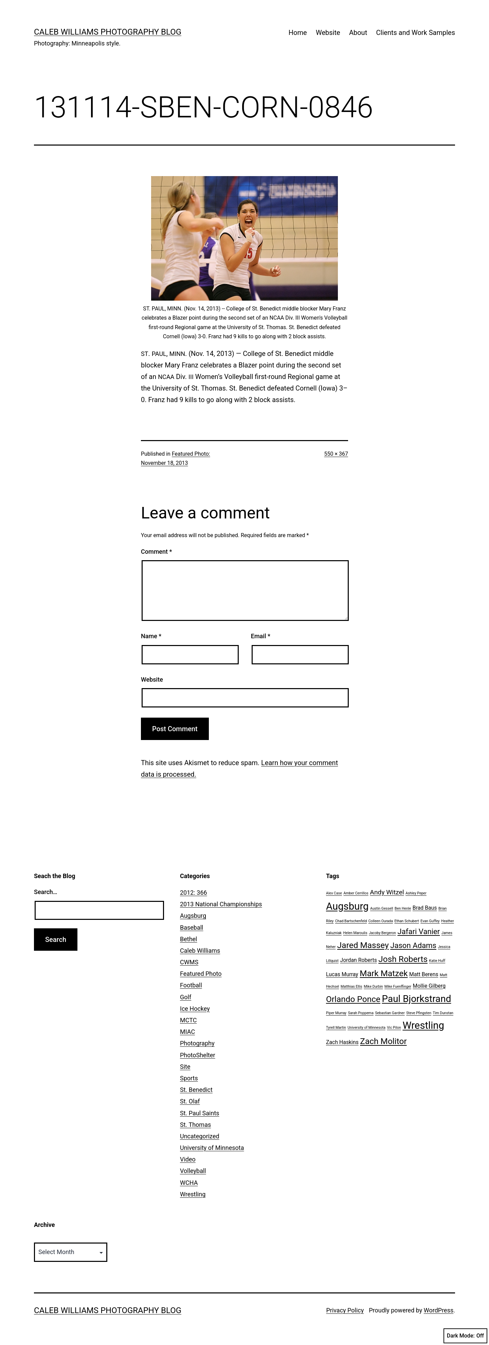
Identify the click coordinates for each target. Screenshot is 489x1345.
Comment (156, 551)
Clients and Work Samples (415, 33)
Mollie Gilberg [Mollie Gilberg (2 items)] (429, 986)
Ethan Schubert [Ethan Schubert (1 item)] (406, 921)
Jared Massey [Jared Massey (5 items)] (363, 945)
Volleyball (193, 1170)
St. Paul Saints (199, 1113)
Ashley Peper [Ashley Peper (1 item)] (416, 893)
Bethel (188, 939)
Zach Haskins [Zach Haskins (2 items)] (342, 1042)
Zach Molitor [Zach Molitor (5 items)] (383, 1041)
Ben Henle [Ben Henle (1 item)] (403, 908)
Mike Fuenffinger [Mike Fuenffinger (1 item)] (397, 986)
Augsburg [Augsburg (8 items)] (347, 906)
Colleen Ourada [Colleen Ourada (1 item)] (380, 921)
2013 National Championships (221, 904)
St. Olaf (190, 1101)
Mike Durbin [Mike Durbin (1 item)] (373, 986)
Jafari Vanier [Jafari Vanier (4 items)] (418, 931)
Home (298, 33)
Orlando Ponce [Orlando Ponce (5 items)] (353, 999)
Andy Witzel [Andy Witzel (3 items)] (387, 892)
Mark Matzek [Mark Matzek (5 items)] (384, 973)
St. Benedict (196, 1089)
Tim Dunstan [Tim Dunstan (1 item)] (443, 1013)
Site (185, 1066)
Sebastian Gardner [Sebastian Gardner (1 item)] (389, 1013)
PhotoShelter (197, 1055)
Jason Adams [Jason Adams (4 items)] (413, 945)
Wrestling (192, 1194)
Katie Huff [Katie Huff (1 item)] (437, 961)
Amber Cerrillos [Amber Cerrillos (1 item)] (355, 893)
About (358, 33)
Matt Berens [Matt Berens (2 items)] (423, 974)
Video (188, 1159)
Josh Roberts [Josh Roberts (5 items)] (403, 959)
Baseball (191, 927)
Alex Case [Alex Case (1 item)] (334, 893)
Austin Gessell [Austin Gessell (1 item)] (381, 908)
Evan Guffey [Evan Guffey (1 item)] (429, 921)
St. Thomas (195, 1124)
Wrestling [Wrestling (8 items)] (423, 1025)
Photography (197, 1043)
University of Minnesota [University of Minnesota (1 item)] (366, 1027)
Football (191, 985)
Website (328, 33)
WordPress (438, 1310)
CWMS (189, 962)
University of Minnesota (212, 1147)
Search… (45, 891)
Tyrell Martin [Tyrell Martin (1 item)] (336, 1027)
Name (151, 636)
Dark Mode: (465, 1336)
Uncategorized (199, 1136)
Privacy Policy (345, 1310)
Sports (189, 1078)
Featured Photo (201, 973)
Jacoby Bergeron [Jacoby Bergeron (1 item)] (382, 933)
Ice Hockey (195, 1008)
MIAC (187, 1031)
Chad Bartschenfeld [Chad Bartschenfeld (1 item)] (351, 921)
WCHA (189, 1182)
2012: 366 (193, 892)
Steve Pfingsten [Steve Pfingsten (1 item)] (418, 1013)
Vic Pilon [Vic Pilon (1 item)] (394, 1027)
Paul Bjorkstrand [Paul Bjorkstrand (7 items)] (416, 998)
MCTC (188, 1020)
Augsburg (193, 915)
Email (260, 636)
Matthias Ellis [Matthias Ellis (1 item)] (351, 986)
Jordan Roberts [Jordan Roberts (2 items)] (358, 960)
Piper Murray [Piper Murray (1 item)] (336, 1013)
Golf (185, 997)
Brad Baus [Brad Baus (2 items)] (425, 908)
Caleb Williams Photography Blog (107, 32)
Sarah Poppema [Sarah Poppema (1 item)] (361, 1013)
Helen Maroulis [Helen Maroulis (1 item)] (355, 933)
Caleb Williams (200, 950)
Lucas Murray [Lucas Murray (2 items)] (342, 974)
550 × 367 (336, 454)
